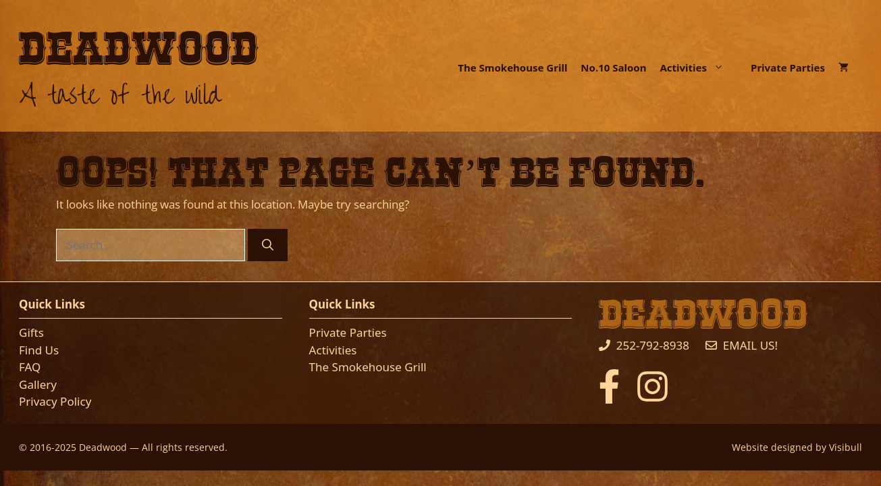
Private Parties (788, 67)
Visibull (845, 447)
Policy (74, 401)
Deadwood (139, 50)
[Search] (268, 245)
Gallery (38, 384)
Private (329, 332)
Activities (698, 67)
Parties (368, 332)
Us (52, 350)
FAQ (30, 367)
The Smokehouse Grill (512, 67)
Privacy (38, 401)
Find (32, 350)
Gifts (31, 332)
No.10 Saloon (613, 67)
